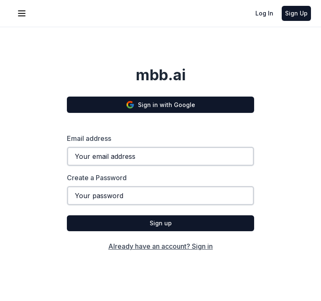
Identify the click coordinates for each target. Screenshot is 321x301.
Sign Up (296, 13)
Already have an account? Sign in (160, 246)
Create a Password (97, 177)
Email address (89, 138)
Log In (264, 13)
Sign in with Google (160, 104)
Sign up (161, 223)
